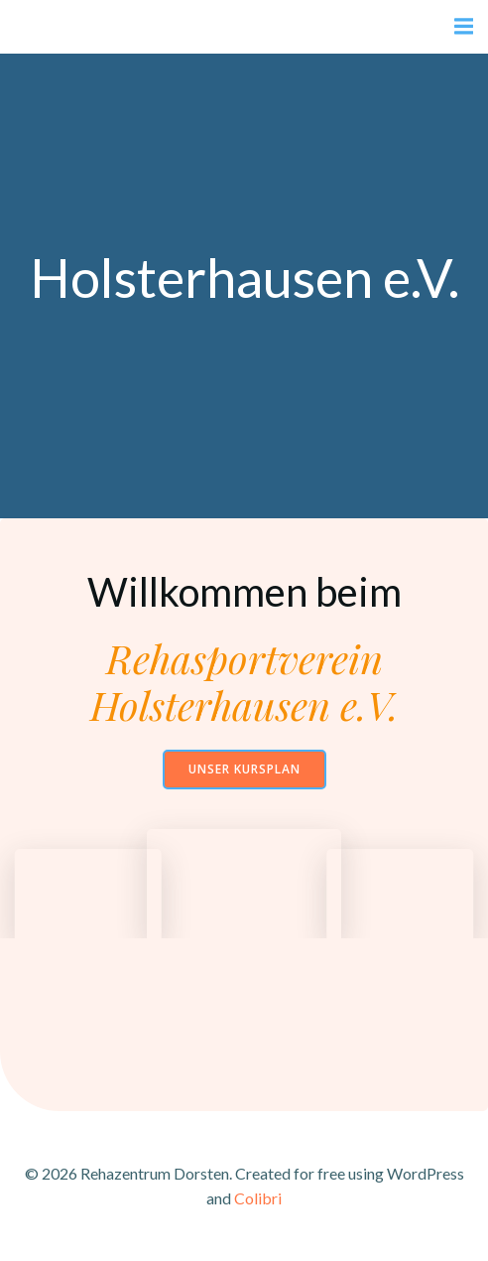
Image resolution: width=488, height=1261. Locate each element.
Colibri (258, 1198)
